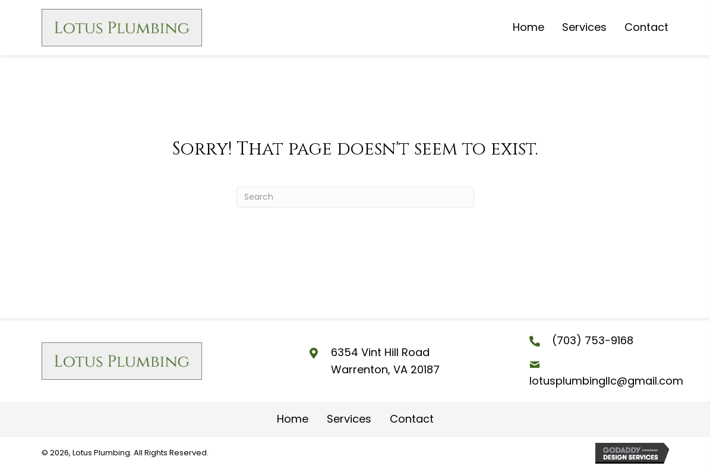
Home (292, 418)
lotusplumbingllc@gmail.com (606, 380)
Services (349, 418)
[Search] (355, 197)
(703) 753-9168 (592, 340)
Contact (412, 418)
